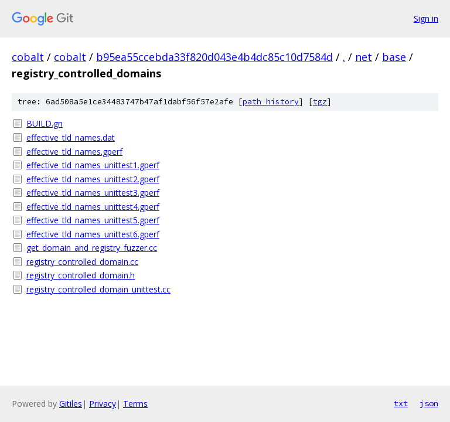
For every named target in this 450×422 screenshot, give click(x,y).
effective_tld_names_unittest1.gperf (92, 165)
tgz (320, 102)
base (394, 57)
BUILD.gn (44, 123)
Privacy (102, 403)
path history (271, 102)
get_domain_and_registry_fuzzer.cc (91, 247)
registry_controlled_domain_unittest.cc (98, 289)
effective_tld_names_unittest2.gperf (92, 179)
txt (401, 403)
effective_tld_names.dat (70, 137)
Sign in (426, 18)
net (363, 57)
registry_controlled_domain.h (80, 275)
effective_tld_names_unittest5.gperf (92, 220)
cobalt (28, 57)
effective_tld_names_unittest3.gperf (92, 192)
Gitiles (70, 403)
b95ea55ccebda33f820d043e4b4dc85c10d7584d (214, 57)
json (429, 403)
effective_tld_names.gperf (74, 151)
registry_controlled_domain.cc (82, 261)
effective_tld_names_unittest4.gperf (92, 206)
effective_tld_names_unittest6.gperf (92, 234)
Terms (135, 403)
